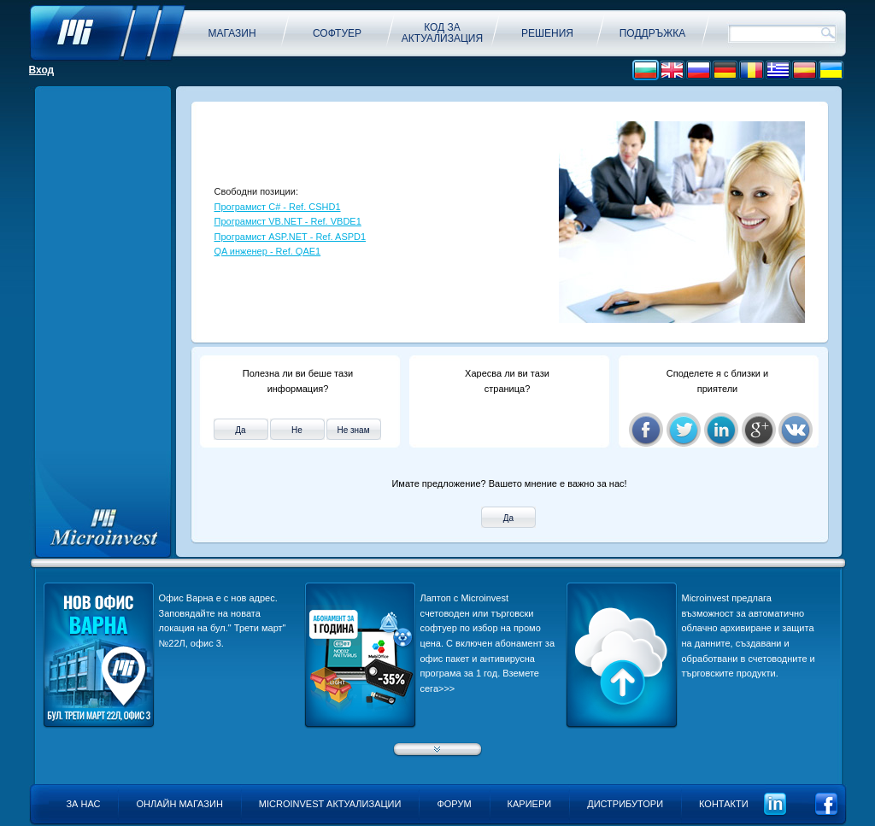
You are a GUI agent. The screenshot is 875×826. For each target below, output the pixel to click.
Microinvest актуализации (330, 804)
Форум (454, 804)
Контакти (724, 804)
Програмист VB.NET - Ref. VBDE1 (287, 221)
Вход (42, 70)
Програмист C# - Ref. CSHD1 (277, 207)
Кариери (530, 804)
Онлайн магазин (179, 804)
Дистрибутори (625, 804)
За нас (83, 804)
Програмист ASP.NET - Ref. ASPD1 (290, 236)
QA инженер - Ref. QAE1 (267, 251)
